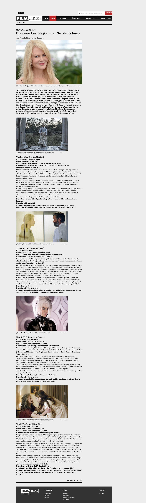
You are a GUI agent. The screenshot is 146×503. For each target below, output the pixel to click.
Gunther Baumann (37, 38)
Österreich (76, 18)
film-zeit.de (66, 495)
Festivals (62, 18)
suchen (109, 13)
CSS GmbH (66, 499)
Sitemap (47, 497)
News (53, 18)
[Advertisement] (66, 5)
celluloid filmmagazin (68, 497)
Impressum (48, 493)
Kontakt (48, 490)
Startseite (21, 23)
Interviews (90, 18)
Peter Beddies (25, 38)
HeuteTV (65, 493)
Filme (46, 18)
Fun (109, 18)
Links (65, 490)
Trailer (102, 18)
